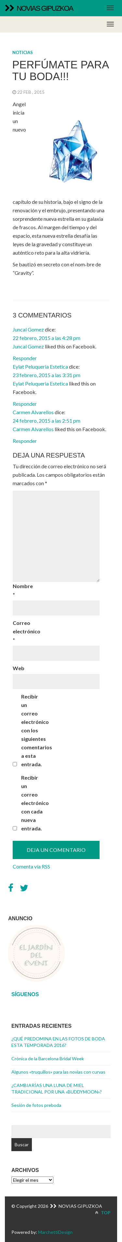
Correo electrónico (24, 631)
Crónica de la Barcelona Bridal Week (47, 1058)
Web (18, 668)
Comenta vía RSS (31, 866)
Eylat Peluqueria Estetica (40, 366)
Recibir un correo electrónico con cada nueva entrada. (32, 802)
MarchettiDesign (55, 1232)
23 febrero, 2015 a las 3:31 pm (46, 375)
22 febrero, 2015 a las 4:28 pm (46, 338)
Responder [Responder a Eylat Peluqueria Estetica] (25, 404)
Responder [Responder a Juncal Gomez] (25, 358)
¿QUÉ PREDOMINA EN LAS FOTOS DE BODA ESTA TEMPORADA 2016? (58, 1042)
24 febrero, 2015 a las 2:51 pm (46, 420)
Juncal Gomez (28, 329)
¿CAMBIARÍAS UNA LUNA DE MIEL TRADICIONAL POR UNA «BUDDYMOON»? (56, 1088)
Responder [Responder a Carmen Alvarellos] (25, 441)
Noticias (22, 52)
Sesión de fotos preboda (36, 1105)
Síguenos (25, 994)
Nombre (23, 590)
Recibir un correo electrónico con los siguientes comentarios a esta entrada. (32, 730)
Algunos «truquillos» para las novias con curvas (58, 1072)
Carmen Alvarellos (33, 412)
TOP (103, 1212)
